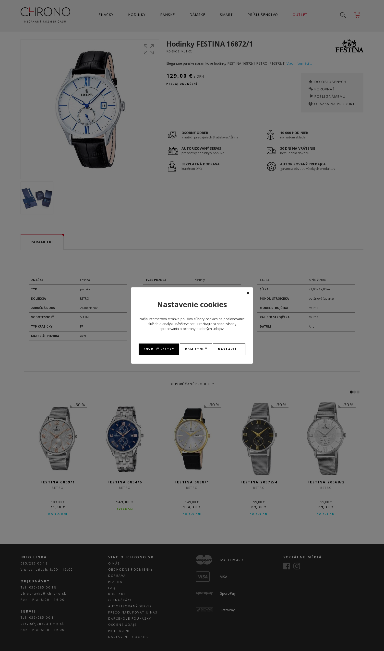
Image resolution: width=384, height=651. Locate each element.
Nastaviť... (229, 349)
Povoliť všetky (159, 349)
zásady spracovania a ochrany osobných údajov (198, 326)
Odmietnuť (196, 349)
